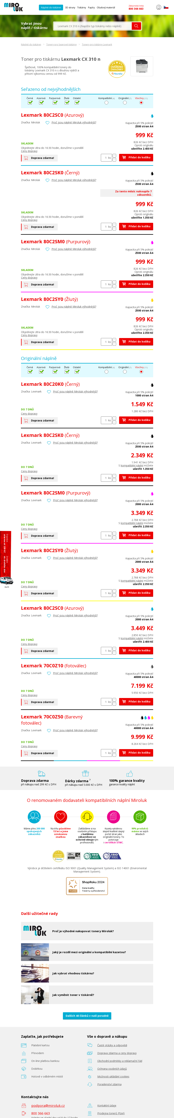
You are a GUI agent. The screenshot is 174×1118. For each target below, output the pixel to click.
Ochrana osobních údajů (112, 1068)
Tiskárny (81, 7)
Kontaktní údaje (106, 1105)
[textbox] (93, 26)
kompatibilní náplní (132, 465)
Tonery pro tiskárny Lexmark (97, 44)
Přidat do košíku (136, 157)
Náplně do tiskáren (51, 7)
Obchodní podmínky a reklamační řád (119, 1061)
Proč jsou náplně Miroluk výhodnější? (74, 122)
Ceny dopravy (29, 151)
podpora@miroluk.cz (48, 1105)
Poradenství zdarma (109, 1084)
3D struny (70, 7)
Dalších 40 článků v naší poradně (87, 1015)
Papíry (91, 7)
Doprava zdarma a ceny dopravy (117, 1053)
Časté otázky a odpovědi (112, 1045)
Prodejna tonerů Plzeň (111, 1113)
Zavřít (6, 587)
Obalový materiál (106, 7)
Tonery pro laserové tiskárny (61, 44)
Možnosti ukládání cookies (113, 1076)
